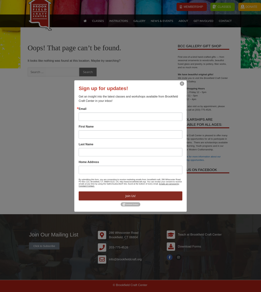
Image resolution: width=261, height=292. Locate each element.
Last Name (86, 144)
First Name (86, 126)
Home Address (89, 162)
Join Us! (130, 196)
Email (82, 108)
